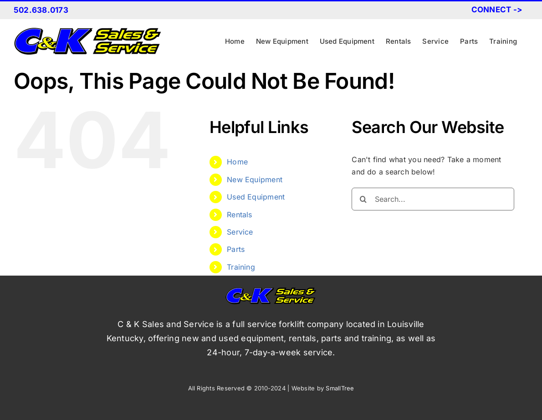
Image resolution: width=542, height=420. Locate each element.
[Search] (363, 199)
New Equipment (254, 179)
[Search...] (433, 199)
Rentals (239, 214)
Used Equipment (256, 196)
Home (237, 161)
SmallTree (340, 388)
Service (240, 231)
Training (241, 266)
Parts (236, 249)
